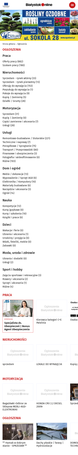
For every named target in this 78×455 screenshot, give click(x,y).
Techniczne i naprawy (15, 142)
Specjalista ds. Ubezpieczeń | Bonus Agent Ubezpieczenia (17, 326)
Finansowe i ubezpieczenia (18, 153)
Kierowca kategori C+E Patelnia (49, 321)
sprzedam (8, 364)
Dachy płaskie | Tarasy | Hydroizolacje (49, 444)
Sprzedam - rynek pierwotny (19, 82)
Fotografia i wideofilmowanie (19, 157)
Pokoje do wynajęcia (14, 93)
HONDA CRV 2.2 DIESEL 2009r (49, 405)
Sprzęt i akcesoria (13, 282)
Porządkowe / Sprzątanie (17, 145)
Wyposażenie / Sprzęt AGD (18, 177)
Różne (6, 161)
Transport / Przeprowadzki (18, 149)
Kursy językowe (11, 209)
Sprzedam (8, 113)
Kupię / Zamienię (13, 97)
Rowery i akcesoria (13, 279)
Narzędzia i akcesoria (15, 189)
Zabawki (7, 245)
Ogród (6, 193)
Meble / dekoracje (13, 174)
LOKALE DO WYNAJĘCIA (49, 364)
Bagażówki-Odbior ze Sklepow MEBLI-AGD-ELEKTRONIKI (15, 406)
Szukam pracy (10, 65)
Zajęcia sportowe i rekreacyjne (20, 275)
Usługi (6, 125)
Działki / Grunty (11, 100)
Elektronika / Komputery (17, 181)
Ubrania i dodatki (13, 258)
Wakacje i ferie (11, 230)
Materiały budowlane (15, 185)
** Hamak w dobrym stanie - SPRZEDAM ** (15, 444)
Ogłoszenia (22, 44)
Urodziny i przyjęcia (14, 237)
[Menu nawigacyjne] (72, 5)
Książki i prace (11, 217)
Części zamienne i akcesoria (19, 121)
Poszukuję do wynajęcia (16, 89)
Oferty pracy (10, 61)
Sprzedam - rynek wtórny (17, 78)
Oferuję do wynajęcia (15, 85)
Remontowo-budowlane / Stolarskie (23, 138)
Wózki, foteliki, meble (15, 241)
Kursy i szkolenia (12, 213)
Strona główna (9, 44)
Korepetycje (9, 205)
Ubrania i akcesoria (14, 234)
